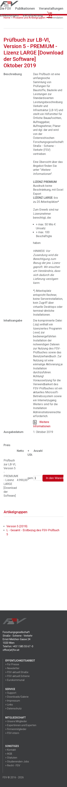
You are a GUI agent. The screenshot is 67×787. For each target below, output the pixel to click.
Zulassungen (9, 15)
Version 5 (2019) (16, 526)
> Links (9, 704)
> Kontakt (10, 749)
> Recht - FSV (12, 765)
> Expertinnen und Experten (20, 725)
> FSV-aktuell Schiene (17, 676)
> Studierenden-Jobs (17, 761)
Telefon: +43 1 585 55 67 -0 (18, 646)
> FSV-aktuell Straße (16, 672)
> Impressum (12, 700)
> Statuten (11, 757)
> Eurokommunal (14, 680)
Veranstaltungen (51, 8)
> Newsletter (12, 668)
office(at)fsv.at (11, 650)
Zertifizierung (33, 15)
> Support (10, 692)
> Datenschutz (13, 708)
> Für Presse (12, 664)
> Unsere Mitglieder (16, 721)
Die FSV (5, 8)
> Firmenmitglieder (15, 729)
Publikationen (25, 8)
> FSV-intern (12, 733)
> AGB (8, 753)
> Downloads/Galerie (17, 696)
